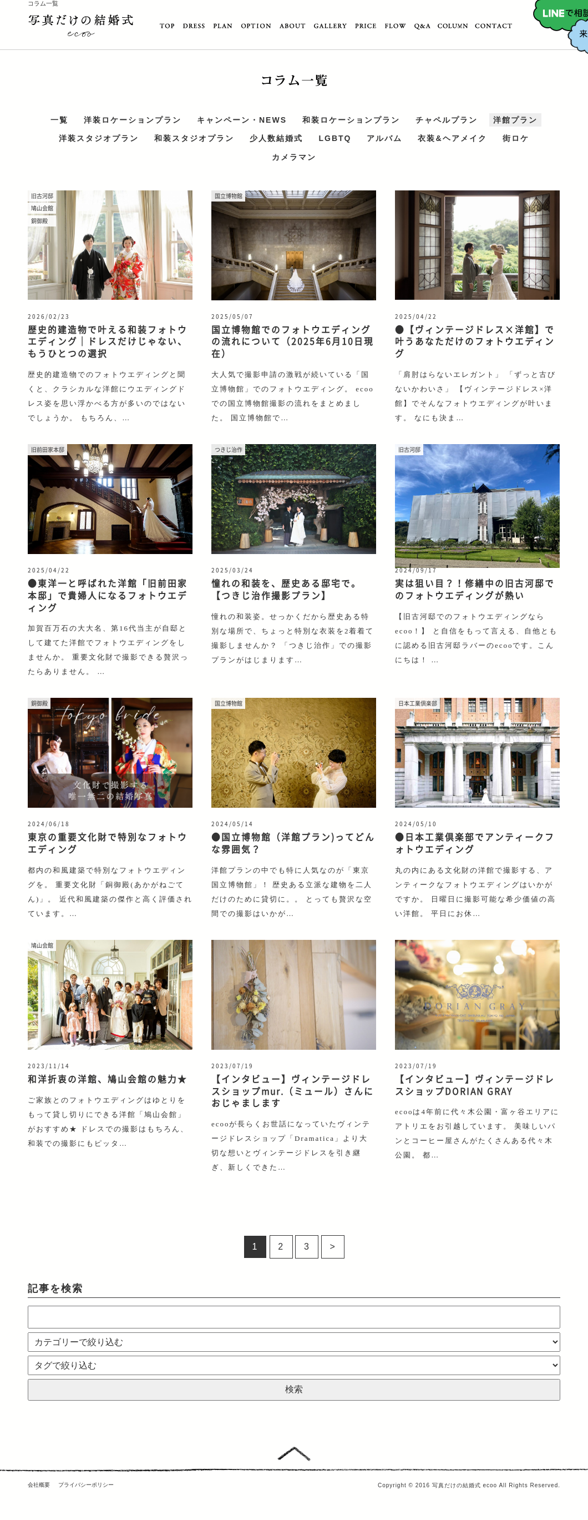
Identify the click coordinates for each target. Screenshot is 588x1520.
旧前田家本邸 (47, 449)
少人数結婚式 (276, 138)
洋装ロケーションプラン (132, 119)
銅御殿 (39, 221)
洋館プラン (515, 119)
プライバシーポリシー (86, 1485)
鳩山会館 (42, 208)
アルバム (384, 138)
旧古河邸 (42, 196)
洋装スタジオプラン (99, 138)
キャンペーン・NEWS (242, 119)
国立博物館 (228, 196)
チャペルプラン (446, 119)
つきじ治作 (228, 449)
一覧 (59, 119)
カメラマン (294, 157)
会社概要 (39, 1485)
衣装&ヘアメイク (452, 138)
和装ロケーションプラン (351, 119)
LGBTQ (334, 138)
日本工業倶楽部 (417, 703)
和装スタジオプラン (194, 138)
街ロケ (516, 138)
